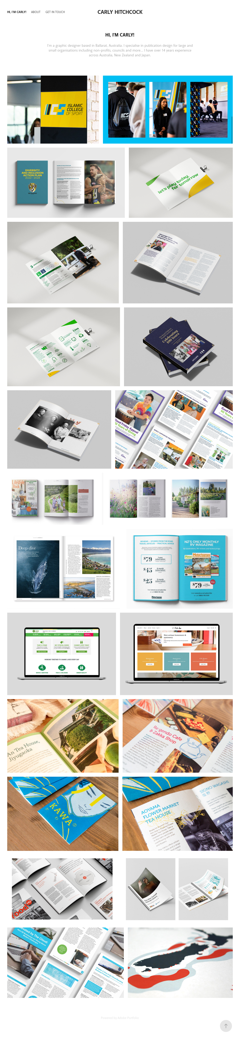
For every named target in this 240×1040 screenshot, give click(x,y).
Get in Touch (55, 12)
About (36, 12)
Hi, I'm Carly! (16, 12)
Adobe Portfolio (128, 1018)
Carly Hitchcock (120, 12)
